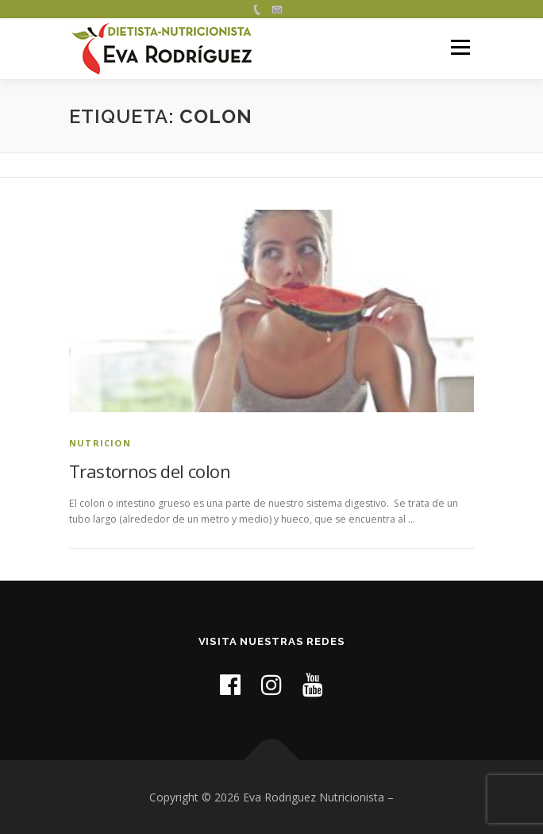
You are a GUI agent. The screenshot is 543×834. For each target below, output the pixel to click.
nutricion (100, 443)
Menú (459, 48)
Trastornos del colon (149, 471)
